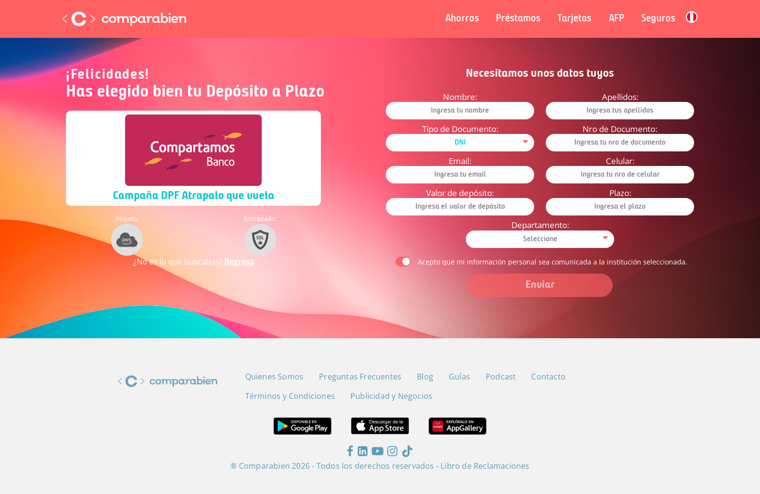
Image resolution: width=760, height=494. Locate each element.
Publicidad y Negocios (391, 396)
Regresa (239, 261)
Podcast (501, 376)
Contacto (548, 376)
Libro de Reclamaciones (485, 466)
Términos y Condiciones (290, 396)
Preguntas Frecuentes (360, 376)
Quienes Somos (274, 376)
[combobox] (460, 142)
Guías (459, 376)
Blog (425, 376)
